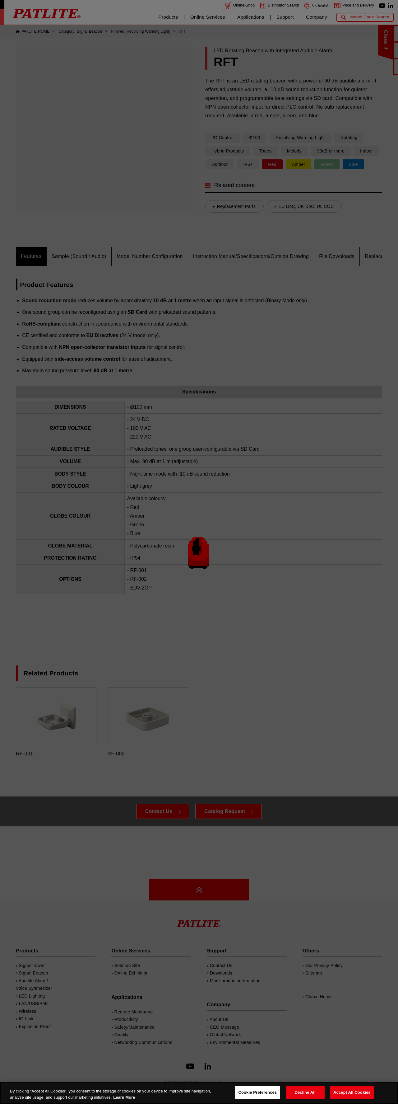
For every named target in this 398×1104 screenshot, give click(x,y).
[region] (199, 1093)
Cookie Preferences (257, 1092)
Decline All (304, 1092)
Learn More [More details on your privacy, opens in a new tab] (124, 1097)
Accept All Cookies (352, 1092)
